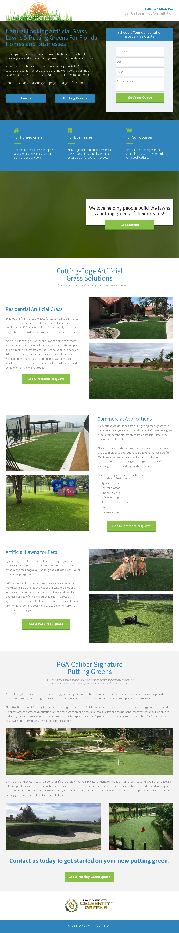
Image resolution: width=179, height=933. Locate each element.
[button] (26, 98)
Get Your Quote (140, 97)
